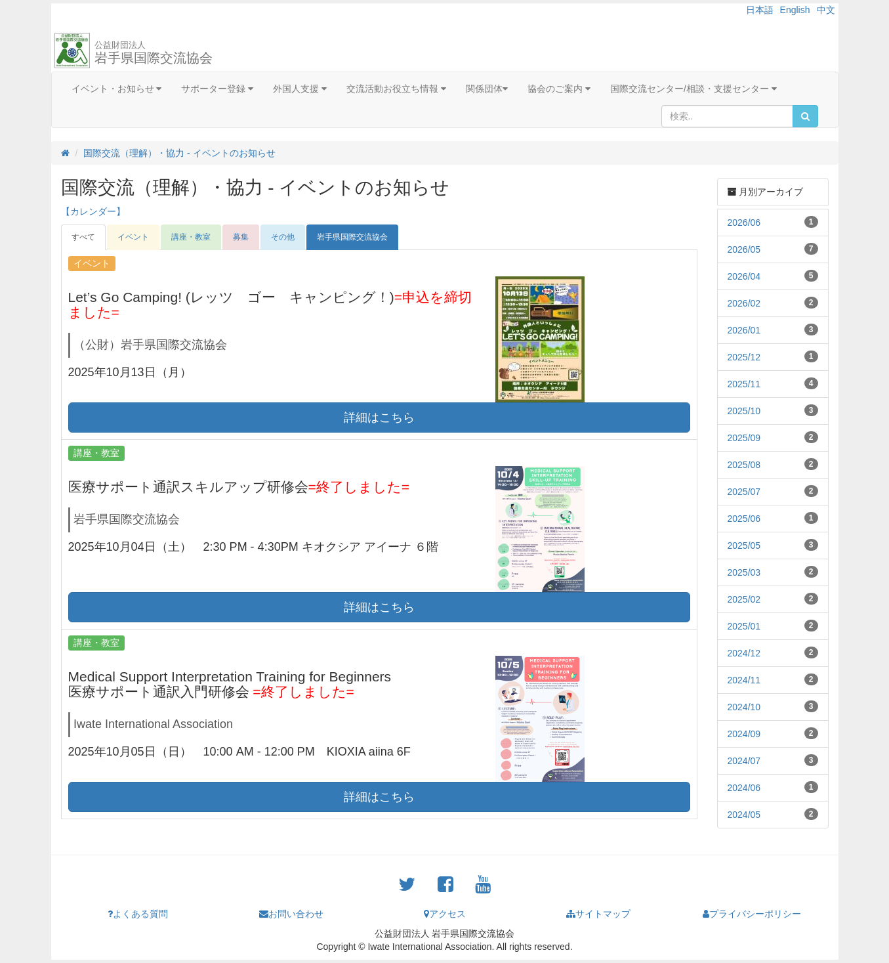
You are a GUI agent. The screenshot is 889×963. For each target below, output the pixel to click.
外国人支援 (300, 88)
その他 (283, 237)
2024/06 (744, 787)
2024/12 (744, 653)
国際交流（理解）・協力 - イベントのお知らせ (179, 153)
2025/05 (744, 545)
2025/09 (744, 438)
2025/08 (744, 465)
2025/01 (744, 626)
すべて (83, 237)
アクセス (445, 914)
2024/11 (744, 680)
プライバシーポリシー (752, 914)
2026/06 (744, 222)
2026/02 (744, 303)
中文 (826, 10)
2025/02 (744, 599)
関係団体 (487, 88)
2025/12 (744, 357)
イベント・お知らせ (117, 88)
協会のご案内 (558, 88)
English (795, 10)
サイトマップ (598, 914)
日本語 (760, 10)
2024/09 (744, 734)
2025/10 (744, 411)
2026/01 (744, 330)
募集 (241, 237)
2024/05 (744, 814)
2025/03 (744, 572)
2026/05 (744, 249)
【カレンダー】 (93, 211)
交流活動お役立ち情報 (396, 88)
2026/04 (744, 276)
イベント (133, 237)
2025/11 (744, 384)
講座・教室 (191, 237)
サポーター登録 (217, 88)
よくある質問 (138, 914)
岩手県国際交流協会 (153, 52)
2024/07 (744, 761)
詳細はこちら (379, 417)
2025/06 (744, 518)
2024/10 (744, 707)
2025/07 (744, 491)
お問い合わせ (291, 914)
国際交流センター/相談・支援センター (693, 88)
